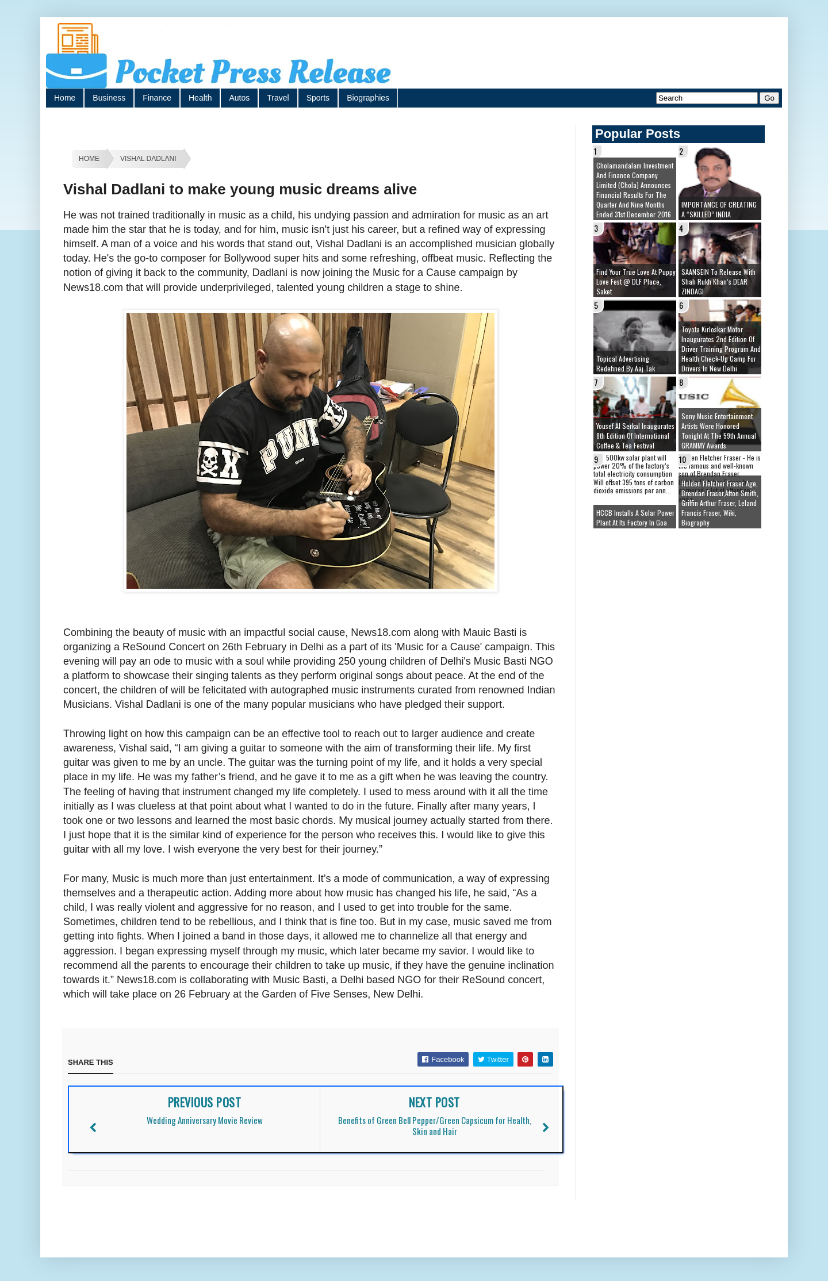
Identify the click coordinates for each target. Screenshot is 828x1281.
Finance (157, 97)
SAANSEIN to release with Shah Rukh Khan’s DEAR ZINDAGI (718, 281)
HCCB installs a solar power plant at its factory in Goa (635, 517)
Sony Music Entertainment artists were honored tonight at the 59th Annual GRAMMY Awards (718, 430)
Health (200, 97)
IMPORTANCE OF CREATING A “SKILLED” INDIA (719, 209)
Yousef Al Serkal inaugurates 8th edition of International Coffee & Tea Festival (635, 435)
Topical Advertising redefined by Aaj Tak (625, 363)
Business (109, 97)
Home (64, 97)
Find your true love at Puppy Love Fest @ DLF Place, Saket (636, 281)
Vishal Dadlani (148, 159)
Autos (239, 97)
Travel (278, 97)
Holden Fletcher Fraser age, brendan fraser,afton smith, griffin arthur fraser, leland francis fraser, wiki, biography (719, 502)
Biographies (368, 97)
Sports (317, 97)
